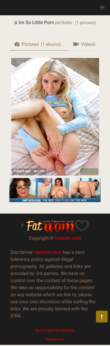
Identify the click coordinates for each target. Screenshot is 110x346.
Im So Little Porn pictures (55, 330)
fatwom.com (68, 238)
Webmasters (55, 339)
